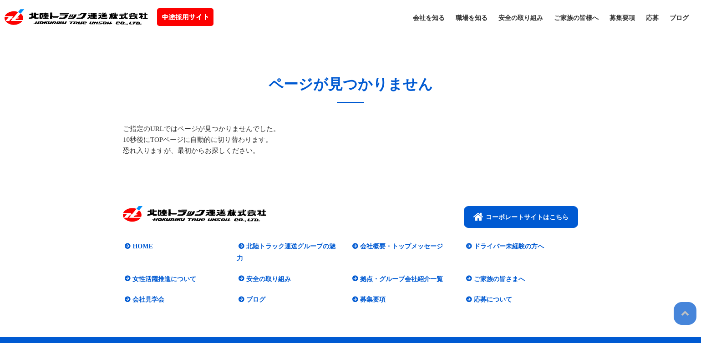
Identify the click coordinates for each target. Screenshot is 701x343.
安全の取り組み (520, 18)
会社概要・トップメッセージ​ (399, 246)
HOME (141, 246)
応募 (652, 18)
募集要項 (622, 18)
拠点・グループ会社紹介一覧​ (399, 267)
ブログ (679, 18)
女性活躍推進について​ (162, 267)
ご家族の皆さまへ (497, 267)
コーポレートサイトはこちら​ (521, 216)
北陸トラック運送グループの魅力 (292, 246)
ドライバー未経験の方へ (507, 246)
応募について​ (491, 287)
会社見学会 (147, 287)
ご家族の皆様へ (576, 18)
